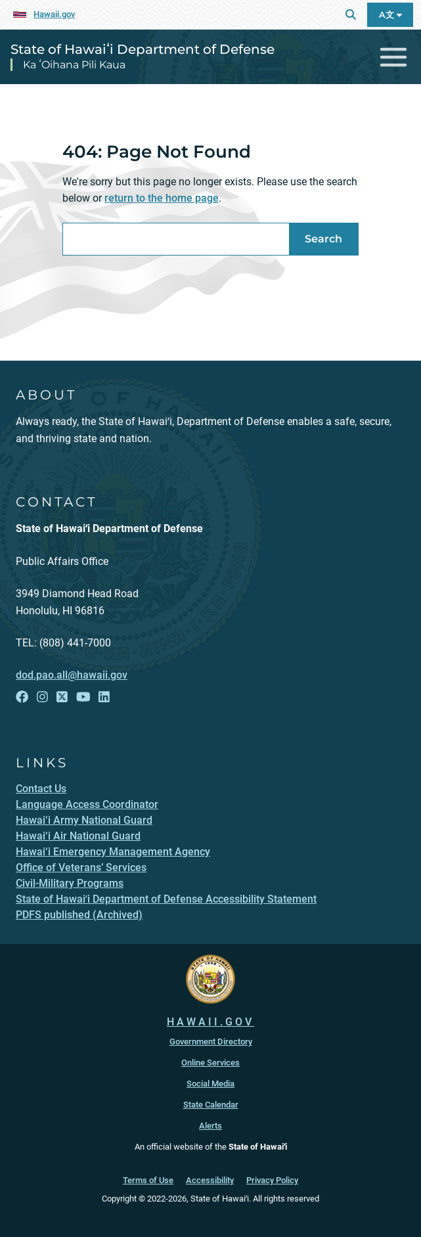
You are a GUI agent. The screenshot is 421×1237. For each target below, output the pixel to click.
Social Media (210, 1084)
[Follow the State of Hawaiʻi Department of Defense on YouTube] (83, 697)
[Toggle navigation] (393, 57)
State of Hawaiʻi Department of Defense (143, 49)
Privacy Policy (272, 1180)
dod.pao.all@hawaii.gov (71, 675)
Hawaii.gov (54, 14)
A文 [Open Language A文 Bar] (390, 15)
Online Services (210, 1063)
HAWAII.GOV (210, 1022)
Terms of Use (148, 1180)
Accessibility (210, 1180)
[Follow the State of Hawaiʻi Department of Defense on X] (62, 697)
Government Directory (210, 1041)
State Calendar (210, 1105)
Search (323, 239)
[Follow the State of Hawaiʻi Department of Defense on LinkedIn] (104, 697)
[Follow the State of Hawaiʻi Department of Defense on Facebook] (22, 697)
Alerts (210, 1126)
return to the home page (161, 198)
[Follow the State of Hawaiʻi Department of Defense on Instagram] (42, 697)
